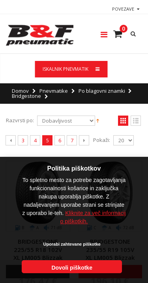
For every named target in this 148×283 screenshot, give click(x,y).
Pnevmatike (53, 90)
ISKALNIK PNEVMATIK (71, 69)
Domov (20, 90)
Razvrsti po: (20, 120)
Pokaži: (101, 140)
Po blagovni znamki (102, 90)
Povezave (123, 9)
